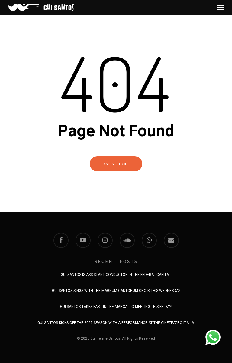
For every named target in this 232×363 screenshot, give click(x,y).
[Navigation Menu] (220, 7)
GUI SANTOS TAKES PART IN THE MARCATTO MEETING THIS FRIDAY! (116, 307)
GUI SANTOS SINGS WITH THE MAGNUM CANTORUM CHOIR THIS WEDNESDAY (116, 291)
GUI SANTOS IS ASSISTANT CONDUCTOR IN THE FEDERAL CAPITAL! (116, 274)
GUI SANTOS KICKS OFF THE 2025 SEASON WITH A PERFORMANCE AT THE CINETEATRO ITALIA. (116, 323)
